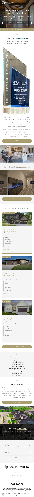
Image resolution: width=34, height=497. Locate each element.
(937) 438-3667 (10, 431)
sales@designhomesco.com (19, 477)
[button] (30, 2)
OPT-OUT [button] (20, 495)
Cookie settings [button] (27, 493)
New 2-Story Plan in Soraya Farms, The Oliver (13, 29)
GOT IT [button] (13, 495)
